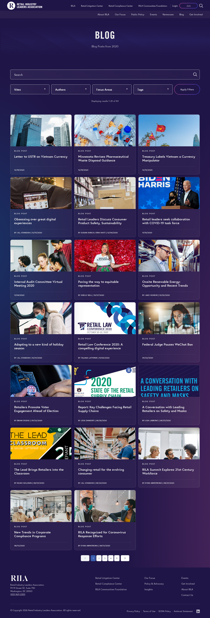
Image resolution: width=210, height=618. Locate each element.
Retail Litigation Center (92, 5)
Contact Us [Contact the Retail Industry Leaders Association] (187, 595)
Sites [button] (17, 89)
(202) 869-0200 (17, 594)
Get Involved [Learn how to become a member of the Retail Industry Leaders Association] (196, 14)
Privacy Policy (134, 611)
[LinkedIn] (198, 611)
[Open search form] (201, 5)
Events (153, 14)
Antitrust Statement (183, 611)
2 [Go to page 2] (98, 558)
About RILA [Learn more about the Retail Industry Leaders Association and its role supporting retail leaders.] (103, 14)
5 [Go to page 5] (116, 558)
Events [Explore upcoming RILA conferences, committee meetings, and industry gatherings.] (184, 578)
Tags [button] (140, 89)
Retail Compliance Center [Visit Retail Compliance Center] (108, 583)
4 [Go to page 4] (110, 558)
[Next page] (125, 558)
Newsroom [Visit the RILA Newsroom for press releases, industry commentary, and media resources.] (168, 14)
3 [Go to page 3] (104, 558)
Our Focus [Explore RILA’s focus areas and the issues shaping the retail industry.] (120, 14)
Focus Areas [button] (104, 89)
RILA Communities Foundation (152, 5)
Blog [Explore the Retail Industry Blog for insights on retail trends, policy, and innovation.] (181, 14)
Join (188, 5)
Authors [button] (60, 89)
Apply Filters (187, 89)
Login (175, 5)
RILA (73, 5)
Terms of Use (149, 611)
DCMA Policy (165, 611)
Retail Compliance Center (121, 5)
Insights (148, 589)
